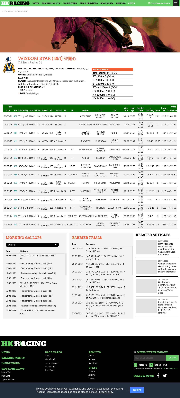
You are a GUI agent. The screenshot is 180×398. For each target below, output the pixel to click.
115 (15, 133)
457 (15, 116)
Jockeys (92, 374)
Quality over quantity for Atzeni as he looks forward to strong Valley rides (167, 287)
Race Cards (106, 3)
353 (15, 191)
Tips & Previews (89, 3)
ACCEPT (137, 390)
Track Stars (49, 370)
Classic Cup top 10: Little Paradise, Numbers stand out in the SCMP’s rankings (167, 307)
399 (15, 183)
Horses (92, 371)
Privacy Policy (173, 368)
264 (15, 207)
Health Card (50, 366)
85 (15, 141)
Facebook (158, 376)
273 (15, 124)
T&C (164, 368)
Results (121, 3)
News (35, 3)
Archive (92, 359)
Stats (131, 3)
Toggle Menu (175, 3)
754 (15, 224)
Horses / (10, 11)
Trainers (92, 378)
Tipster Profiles (8, 379)
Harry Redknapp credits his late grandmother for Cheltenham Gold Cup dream (166, 249)
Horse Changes (51, 363)
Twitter (164, 376)
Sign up (172, 357)
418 (15, 174)
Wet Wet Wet (50, 359)
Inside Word (70, 3)
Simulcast (93, 363)
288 (15, 199)
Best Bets (5, 375)
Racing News (160, 364)
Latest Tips (6, 372)
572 (15, 158)
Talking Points (51, 3)
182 (15, 216)
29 (15, 149)
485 (15, 166)
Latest (47, 355)
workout (11, 244)
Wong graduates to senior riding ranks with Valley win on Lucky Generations (167, 267)
